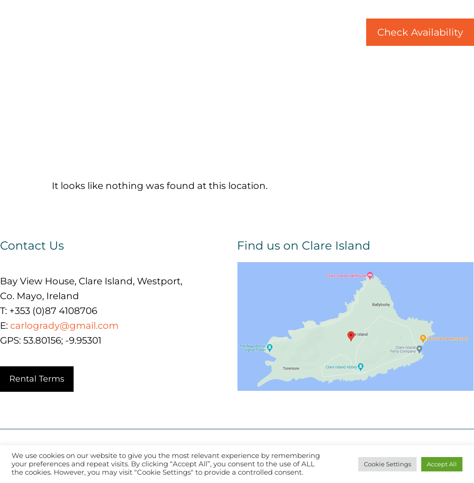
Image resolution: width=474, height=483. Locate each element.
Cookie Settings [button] (387, 464)
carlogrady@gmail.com (64, 325)
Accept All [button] (442, 464)
